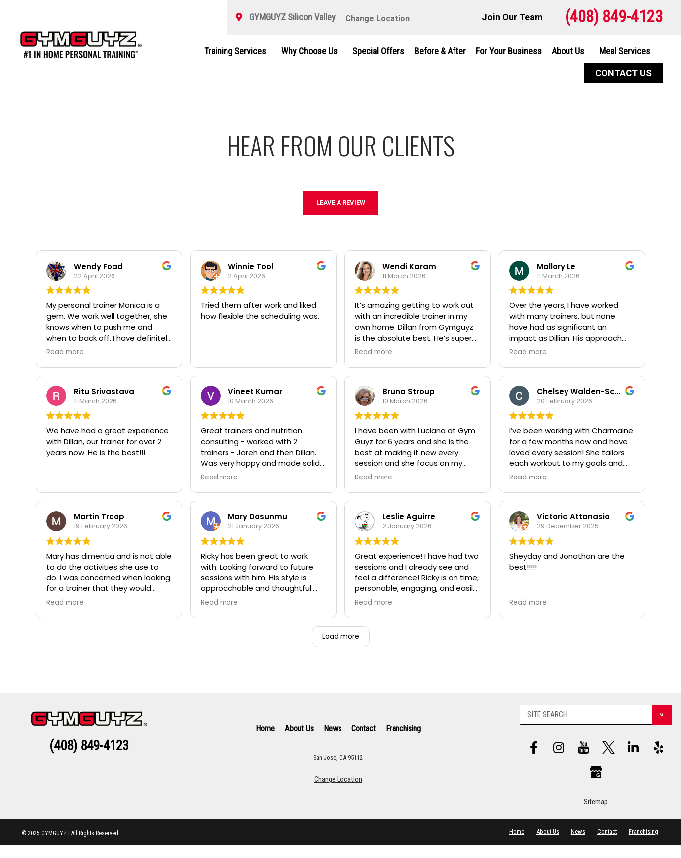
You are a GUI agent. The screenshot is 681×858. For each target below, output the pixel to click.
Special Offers (378, 51)
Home (265, 735)
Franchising (403, 735)
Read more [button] (65, 352)
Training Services (237, 51)
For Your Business (509, 51)
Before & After (440, 51)
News (332, 735)
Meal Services (624, 51)
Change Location (338, 786)
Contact (363, 735)
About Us (570, 51)
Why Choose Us (311, 51)
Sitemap (596, 815)
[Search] (650, 722)
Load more (340, 636)
